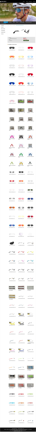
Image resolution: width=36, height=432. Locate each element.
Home (24, 1)
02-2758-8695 (25, 429)
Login (27, 1)
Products (11, 25)
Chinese (34, 1)
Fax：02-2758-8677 (30, 429)
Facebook (30, 1)
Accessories (13, 25)
